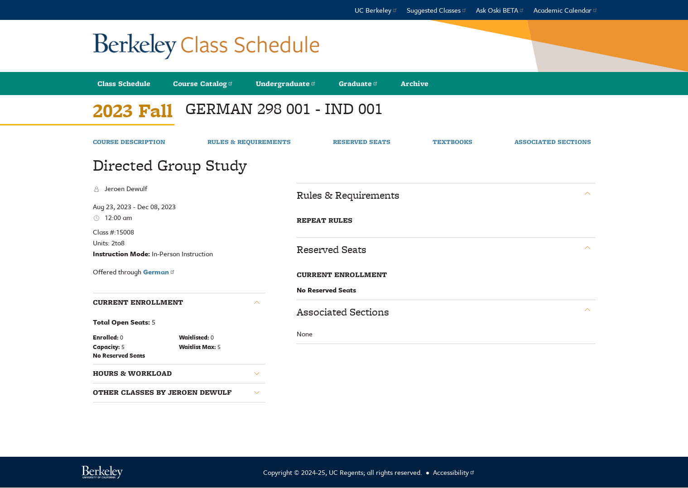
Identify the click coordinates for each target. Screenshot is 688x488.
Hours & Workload (132, 373)
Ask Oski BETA (500, 10)
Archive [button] (414, 83)
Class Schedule (123, 83)
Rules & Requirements (249, 142)
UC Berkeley (376, 10)
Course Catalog (203, 83)
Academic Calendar (566, 10)
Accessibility (454, 472)
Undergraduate (286, 83)
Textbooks (452, 142)
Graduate (358, 83)
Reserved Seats (361, 142)
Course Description (129, 142)
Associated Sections (553, 142)
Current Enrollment (138, 302)
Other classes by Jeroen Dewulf (162, 392)
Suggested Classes (437, 10)
